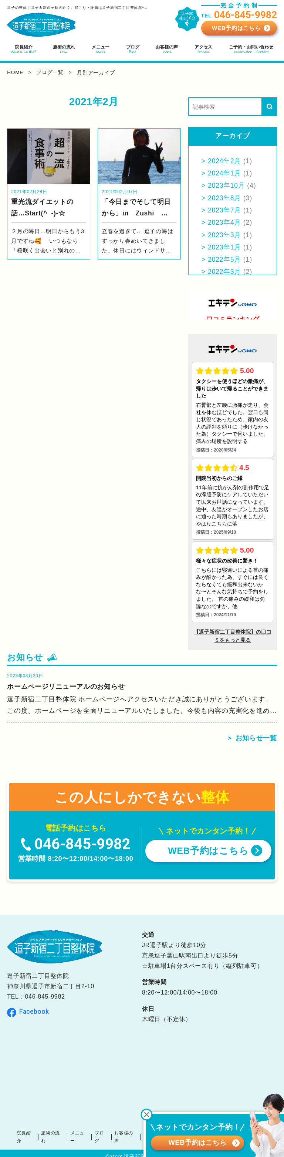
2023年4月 (225, 222)
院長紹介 (33, 1133)
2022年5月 (225, 259)
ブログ (104, 1133)
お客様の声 (128, 1133)
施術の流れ (59, 1133)
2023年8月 (225, 198)
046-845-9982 (45, 998)
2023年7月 (225, 210)
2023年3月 (225, 235)
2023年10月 (227, 185)
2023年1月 (225, 247)
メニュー (83, 1133)
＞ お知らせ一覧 (251, 738)
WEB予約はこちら (236, 28)
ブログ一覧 (51, 73)
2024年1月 (225, 173)
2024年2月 (225, 161)
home (15, 73)
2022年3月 (225, 271)
